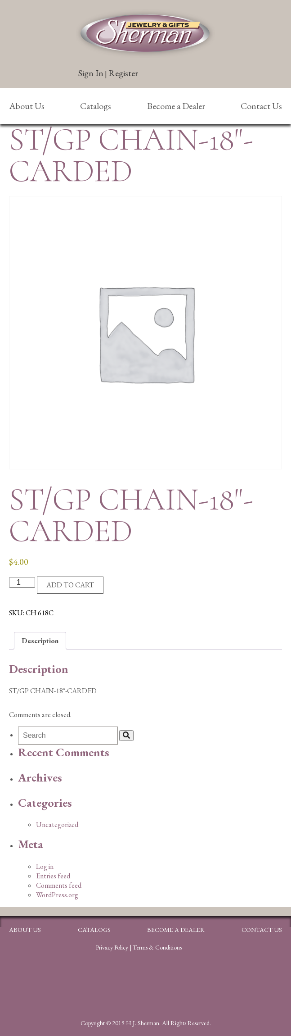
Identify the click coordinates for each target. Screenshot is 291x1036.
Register (123, 73)
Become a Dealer (176, 106)
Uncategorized (57, 824)
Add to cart (70, 585)
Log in (45, 866)
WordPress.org (57, 895)
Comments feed (58, 885)
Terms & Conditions (157, 947)
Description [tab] (40, 640)
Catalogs (95, 106)
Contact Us (261, 106)
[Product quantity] (22, 582)
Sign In (90, 73)
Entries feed (53, 876)
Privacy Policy (112, 947)
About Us (27, 106)
